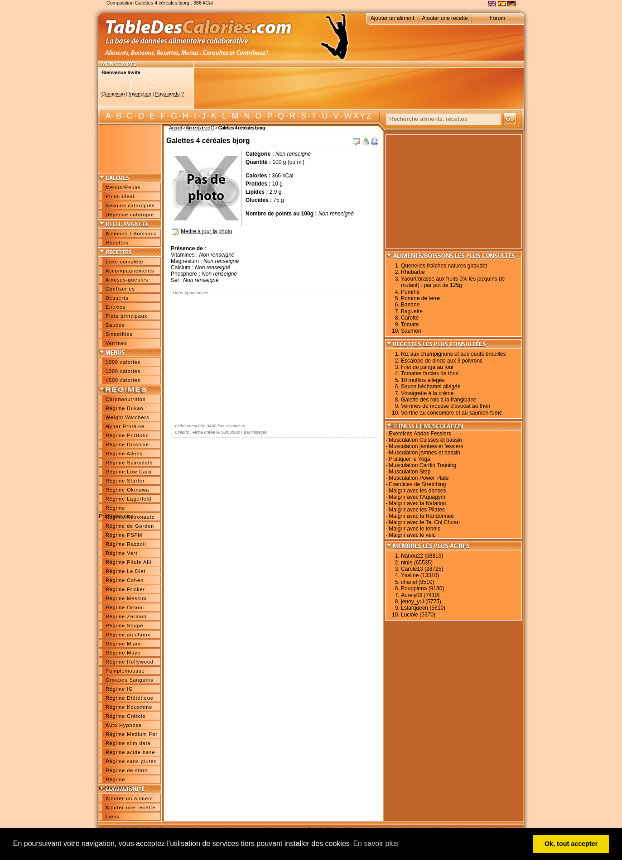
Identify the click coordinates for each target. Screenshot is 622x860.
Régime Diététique (130, 698)
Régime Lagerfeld (128, 499)
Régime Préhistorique (116, 508)
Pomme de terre (420, 298)
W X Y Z (357, 115)
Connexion (113, 93)
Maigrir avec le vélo (412, 535)
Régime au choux (128, 634)
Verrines (116, 343)
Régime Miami (124, 643)
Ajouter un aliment (393, 18)
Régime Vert (121, 553)
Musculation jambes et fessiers (426, 446)
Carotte (410, 318)
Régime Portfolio (127, 435)
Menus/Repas (123, 187)
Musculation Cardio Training (422, 465)
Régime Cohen (125, 580)
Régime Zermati (126, 616)
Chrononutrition (126, 399)
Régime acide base (130, 752)
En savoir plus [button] (376, 843)
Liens (113, 816)
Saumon (411, 331)
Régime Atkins (124, 453)
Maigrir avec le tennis (414, 529)
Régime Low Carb (128, 471)
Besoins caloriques (130, 205)
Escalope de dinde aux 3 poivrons (441, 361)
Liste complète (125, 261)
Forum (498, 18)
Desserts (117, 298)
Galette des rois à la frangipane (439, 400)
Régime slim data (128, 743)
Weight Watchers (127, 417)
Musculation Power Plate (418, 478)
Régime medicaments (116, 780)
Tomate (410, 324)
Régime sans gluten (131, 761)
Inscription (140, 93)
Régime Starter (125, 480)
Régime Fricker (125, 589)
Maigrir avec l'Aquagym (417, 497)
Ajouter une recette (445, 18)
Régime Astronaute (130, 517)
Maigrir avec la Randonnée (421, 516)
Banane (410, 304)
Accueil (175, 127)
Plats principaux (126, 316)
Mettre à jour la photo (206, 231)
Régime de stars (127, 770)
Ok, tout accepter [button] (571, 843)
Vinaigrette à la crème (427, 393)
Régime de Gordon (130, 526)
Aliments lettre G (200, 127)
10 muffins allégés (423, 380)
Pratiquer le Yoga (409, 459)
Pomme (410, 292)
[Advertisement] (359, 88)
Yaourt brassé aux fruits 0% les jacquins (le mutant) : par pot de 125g (453, 282)
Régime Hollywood (130, 661)
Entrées (115, 307)
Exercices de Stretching (417, 484)
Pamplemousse (125, 671)
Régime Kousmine (129, 707)
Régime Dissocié (127, 444)
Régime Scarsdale (129, 462)
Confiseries (120, 288)
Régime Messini (126, 598)
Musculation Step (409, 471)
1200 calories (123, 371)
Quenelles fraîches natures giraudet (444, 266)
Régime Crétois (125, 716)
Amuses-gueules (127, 279)
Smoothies (119, 334)
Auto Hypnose (124, 725)
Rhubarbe (413, 272)
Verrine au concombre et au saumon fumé (451, 413)
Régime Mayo (123, 652)
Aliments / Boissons (131, 233)
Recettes (117, 242)
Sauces (115, 325)
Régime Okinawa (127, 489)
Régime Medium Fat (131, 734)
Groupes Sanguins (129, 680)
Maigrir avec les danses (417, 490)
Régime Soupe (124, 625)
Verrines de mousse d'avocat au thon (445, 406)
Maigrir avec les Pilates (416, 509)
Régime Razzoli (126, 544)
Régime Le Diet (125, 571)
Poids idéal (120, 196)
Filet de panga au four (427, 367)
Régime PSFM (124, 535)
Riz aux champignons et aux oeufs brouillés (453, 354)
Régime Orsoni (125, 607)
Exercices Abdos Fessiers (420, 433)
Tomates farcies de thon (429, 373)
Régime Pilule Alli (128, 562)
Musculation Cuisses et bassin (425, 440)
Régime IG (119, 689)
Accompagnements (130, 270)
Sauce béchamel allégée (430, 386)
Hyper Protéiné (125, 426)
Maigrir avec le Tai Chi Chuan (424, 522)
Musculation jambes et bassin (424, 452)
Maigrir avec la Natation (417, 503)
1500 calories (123, 380)
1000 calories (123, 362)
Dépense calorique (130, 214)
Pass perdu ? (169, 93)
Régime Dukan (124, 408)
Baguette (412, 311)
